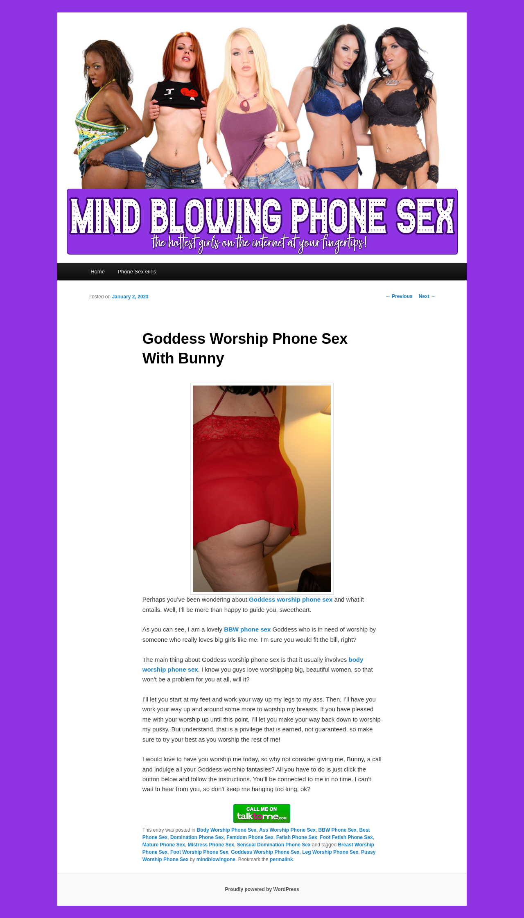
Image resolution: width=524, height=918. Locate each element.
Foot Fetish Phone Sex (346, 837)
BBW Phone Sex (337, 830)
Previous (399, 296)
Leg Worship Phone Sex (330, 852)
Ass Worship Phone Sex (287, 830)
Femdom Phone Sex (249, 837)
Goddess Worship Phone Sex (265, 852)
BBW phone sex (247, 629)
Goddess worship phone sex (290, 599)
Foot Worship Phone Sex (199, 852)
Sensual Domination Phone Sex (274, 845)
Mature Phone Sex (163, 845)
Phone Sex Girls (136, 271)
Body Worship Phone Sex (227, 830)
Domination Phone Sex (197, 837)
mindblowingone (215, 859)
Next (427, 296)
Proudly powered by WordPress (262, 889)
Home (97, 271)
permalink (281, 859)
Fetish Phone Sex (296, 837)
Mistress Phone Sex (211, 845)
